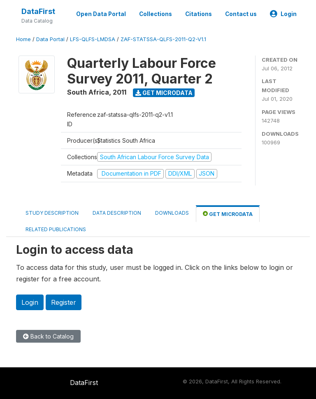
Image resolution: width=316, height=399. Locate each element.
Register (63, 302)
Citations (198, 14)
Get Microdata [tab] (228, 213)
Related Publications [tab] (56, 229)
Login (283, 14)
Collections (155, 14)
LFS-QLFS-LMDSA (92, 39)
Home (23, 39)
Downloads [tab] (172, 213)
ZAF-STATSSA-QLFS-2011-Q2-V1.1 (163, 39)
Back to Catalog (48, 336)
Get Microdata (164, 92)
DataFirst (38, 11)
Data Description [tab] (117, 213)
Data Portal (50, 39)
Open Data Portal (101, 14)
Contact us (241, 14)
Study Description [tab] (52, 213)
